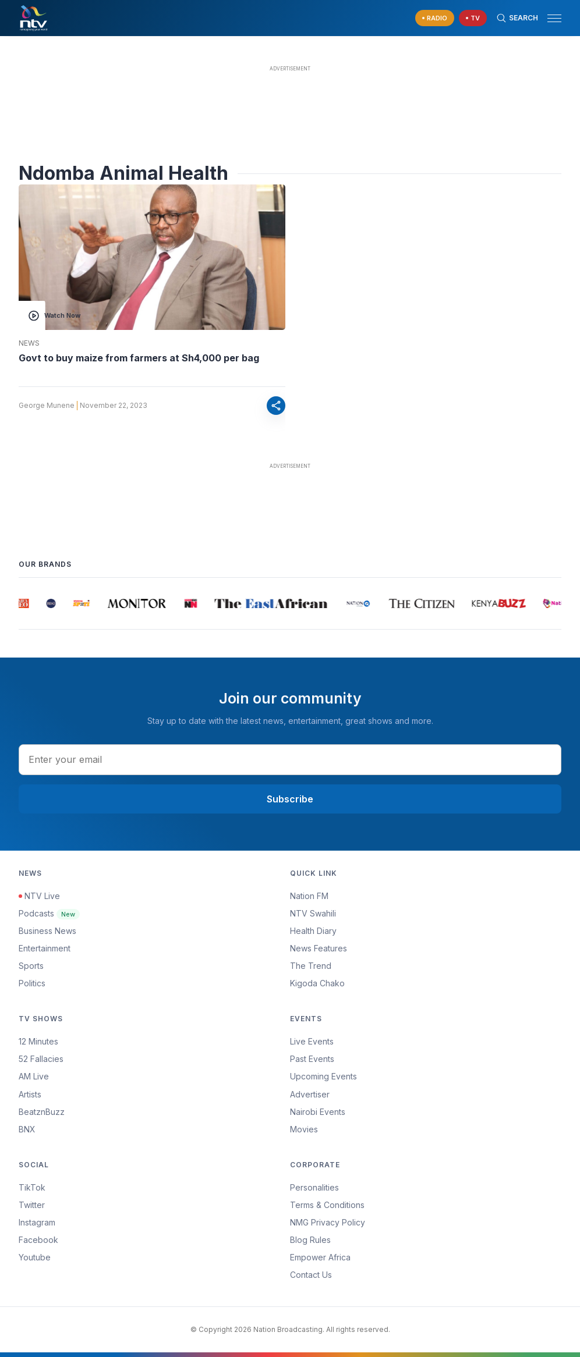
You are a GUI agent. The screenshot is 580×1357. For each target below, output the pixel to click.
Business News (47, 931)
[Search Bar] (517, 18)
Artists (30, 1094)
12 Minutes (38, 1041)
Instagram (37, 1222)
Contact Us (311, 1275)
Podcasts (49, 913)
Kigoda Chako (317, 983)
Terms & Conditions (327, 1205)
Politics (32, 983)
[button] (549, 18)
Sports (31, 966)
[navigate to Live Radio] (434, 18)
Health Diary (313, 931)
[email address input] (290, 759)
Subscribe (290, 799)
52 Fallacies (41, 1059)
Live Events (312, 1041)
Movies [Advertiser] (304, 1129)
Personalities (314, 1187)
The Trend (310, 966)
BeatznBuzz (42, 1112)
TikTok (32, 1187)
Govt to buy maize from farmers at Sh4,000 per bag (139, 358)
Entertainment (44, 948)
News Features (318, 948)
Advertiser (310, 1094)
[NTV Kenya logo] (33, 18)
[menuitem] (425, 1112)
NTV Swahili (313, 913)
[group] (23, 603)
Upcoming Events (323, 1076)
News (29, 343)
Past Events (312, 1059)
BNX (27, 1129)
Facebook (38, 1240)
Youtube (35, 1257)
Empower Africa (320, 1257)
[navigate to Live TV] (473, 18)
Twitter (32, 1205)
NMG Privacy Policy (327, 1222)
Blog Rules (310, 1240)
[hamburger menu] (554, 18)
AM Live (34, 1076)
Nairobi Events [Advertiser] (317, 1112)
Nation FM (309, 896)
